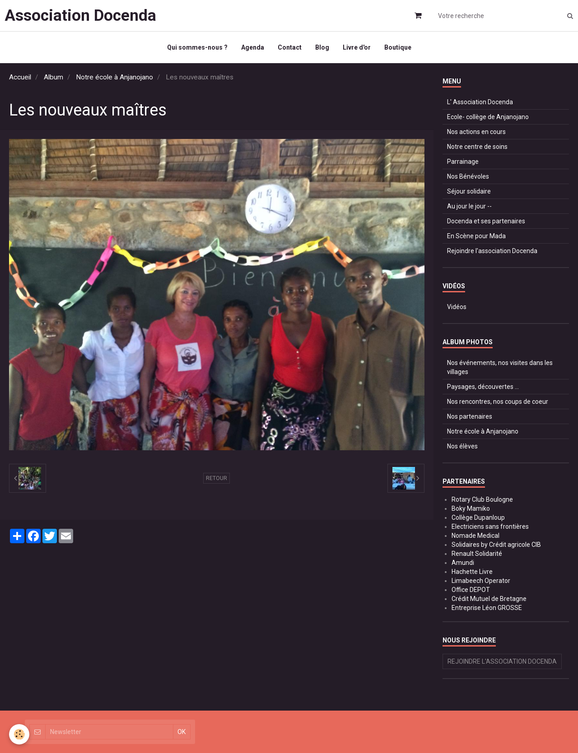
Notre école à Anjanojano (114, 77)
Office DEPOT (471, 589)
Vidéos (456, 306)
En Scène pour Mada (476, 236)
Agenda (252, 47)
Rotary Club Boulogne (482, 499)
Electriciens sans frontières (490, 526)
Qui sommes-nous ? (197, 47)
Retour (216, 478)
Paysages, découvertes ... (483, 386)
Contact (290, 47)
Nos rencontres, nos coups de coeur (497, 401)
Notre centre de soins (477, 146)
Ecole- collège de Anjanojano (488, 116)
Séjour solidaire (469, 191)
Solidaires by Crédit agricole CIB (496, 544)
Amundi (463, 562)
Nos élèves (462, 446)
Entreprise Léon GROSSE (487, 607)
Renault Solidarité (477, 553)
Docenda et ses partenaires (486, 221)
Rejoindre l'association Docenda (492, 250)
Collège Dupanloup (478, 517)
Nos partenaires (469, 416)
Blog (322, 47)
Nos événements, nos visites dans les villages (500, 367)
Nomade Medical (475, 535)
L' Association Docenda (480, 102)
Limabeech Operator (481, 580)
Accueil (20, 77)
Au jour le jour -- (469, 206)
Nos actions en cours (476, 131)
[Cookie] (19, 734)
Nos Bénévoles (468, 176)
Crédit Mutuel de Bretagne (489, 598)
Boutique (397, 47)
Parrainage (463, 161)
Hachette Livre (472, 571)
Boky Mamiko (471, 508)
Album (53, 77)
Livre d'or (357, 47)
